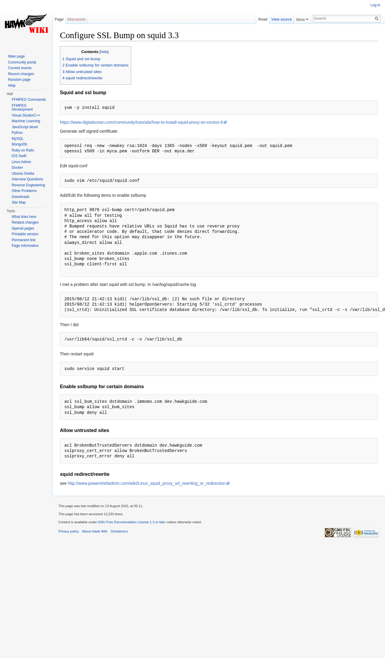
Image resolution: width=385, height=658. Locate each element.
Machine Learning (26, 121)
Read (263, 19)
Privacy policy (68, 531)
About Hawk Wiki (95, 531)
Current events (20, 68)
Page (59, 19)
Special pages (23, 228)
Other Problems (24, 191)
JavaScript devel (25, 127)
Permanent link (23, 240)
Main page (16, 56)
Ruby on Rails (23, 150)
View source (281, 19)
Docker (17, 167)
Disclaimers (119, 531)
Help (11, 85)
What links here (24, 217)
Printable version (25, 234)
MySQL (18, 139)
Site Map (19, 202)
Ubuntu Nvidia (23, 173)
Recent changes (21, 74)
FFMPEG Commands (29, 99)
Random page (19, 80)
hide (104, 52)
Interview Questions (27, 179)
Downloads (20, 197)
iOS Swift (19, 156)
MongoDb (19, 144)
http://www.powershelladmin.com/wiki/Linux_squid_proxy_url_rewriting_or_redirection (146, 483)
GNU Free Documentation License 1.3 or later (132, 522)
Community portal (22, 62)
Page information (25, 246)
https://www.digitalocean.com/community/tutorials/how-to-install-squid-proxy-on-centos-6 (141, 122)
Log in (375, 5)
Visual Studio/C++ (26, 115)
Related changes (25, 222)
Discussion (76, 19)
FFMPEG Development (22, 107)
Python (17, 133)
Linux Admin (21, 162)
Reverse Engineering (28, 185)
